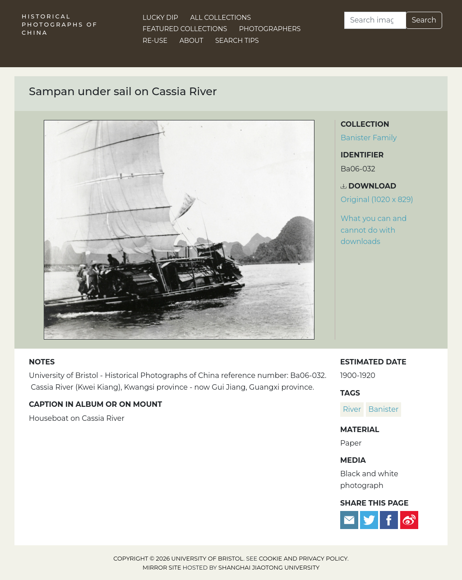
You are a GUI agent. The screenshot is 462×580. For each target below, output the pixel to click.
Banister (384, 409)
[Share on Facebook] (389, 519)
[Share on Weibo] (409, 519)
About (191, 41)
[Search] (375, 20)
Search (423, 20)
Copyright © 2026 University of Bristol (178, 558)
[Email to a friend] (350, 519)
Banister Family (369, 137)
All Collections (220, 18)
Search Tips (237, 41)
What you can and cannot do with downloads (374, 230)
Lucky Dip (160, 18)
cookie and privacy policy (303, 558)
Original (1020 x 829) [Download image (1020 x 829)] (377, 199)
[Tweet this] (370, 519)
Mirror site (162, 567)
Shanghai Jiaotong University (268, 567)
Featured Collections (185, 29)
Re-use (155, 41)
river (352, 409)
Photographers (270, 29)
